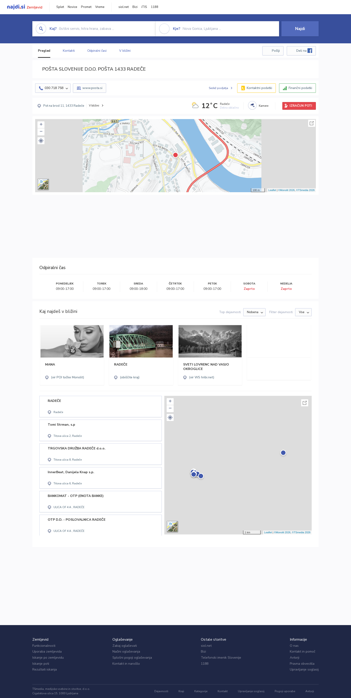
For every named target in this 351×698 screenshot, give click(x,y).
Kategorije (200, 691)
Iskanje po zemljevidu (48, 657)
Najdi (300, 28)
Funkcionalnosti (43, 645)
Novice (72, 7)
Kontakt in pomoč (302, 651)
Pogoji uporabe (285, 691)
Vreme (100, 7)
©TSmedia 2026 (305, 190)
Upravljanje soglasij (304, 669)
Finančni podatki (300, 88)
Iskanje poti (40, 663)
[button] (40, 140)
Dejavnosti (161, 691)
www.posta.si (92, 88)
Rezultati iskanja (44, 669)
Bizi (135, 7)
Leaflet (272, 190)
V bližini (125, 50)
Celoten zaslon (311, 123)
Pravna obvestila (302, 663)
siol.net (123, 7)
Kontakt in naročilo (126, 663)
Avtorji (294, 657)
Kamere (263, 106)
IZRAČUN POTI (301, 106)
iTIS (144, 7)
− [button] (41, 131)
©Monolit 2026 (286, 190)
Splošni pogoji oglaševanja (132, 657)
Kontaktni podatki (259, 88)
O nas (294, 645)
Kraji (181, 691)
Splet (60, 7)
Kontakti (68, 50)
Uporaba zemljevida (47, 651)
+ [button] (41, 124)
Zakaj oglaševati (124, 645)
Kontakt (223, 691)
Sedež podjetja (218, 88)
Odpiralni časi (97, 50)
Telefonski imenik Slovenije (221, 657)
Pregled (44, 50)
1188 (154, 7)
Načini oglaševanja (126, 651)
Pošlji (276, 50)
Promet (86, 7)
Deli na (304, 50)
